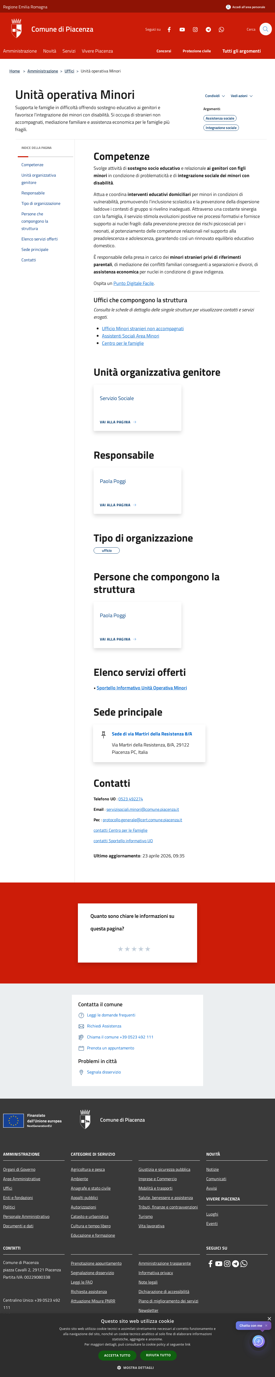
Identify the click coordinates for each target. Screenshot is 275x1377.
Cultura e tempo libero (91, 1226)
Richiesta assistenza (89, 1291)
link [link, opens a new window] (188, 1344)
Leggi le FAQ (82, 1282)
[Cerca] (265, 29)
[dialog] (137, 1345)
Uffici (69, 71)
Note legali (148, 1282)
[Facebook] (167, 28)
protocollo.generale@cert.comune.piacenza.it (142, 820)
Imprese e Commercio (158, 1179)
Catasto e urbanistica (89, 1216)
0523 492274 (130, 799)
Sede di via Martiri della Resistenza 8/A (152, 733)
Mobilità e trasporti (156, 1188)
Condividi (216, 96)
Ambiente (79, 1179)
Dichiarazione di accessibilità (164, 1291)
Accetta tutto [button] (117, 1355)
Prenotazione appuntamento (96, 1263)
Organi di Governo (19, 1169)
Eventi (212, 1223)
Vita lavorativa (151, 1226)
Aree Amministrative (21, 1179)
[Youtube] (180, 28)
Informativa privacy (156, 1272)
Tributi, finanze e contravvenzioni (168, 1207)
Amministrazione (42, 71)
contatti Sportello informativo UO (123, 841)
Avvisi (211, 1188)
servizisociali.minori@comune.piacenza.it (142, 809)
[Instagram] (193, 28)
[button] (137, 1367)
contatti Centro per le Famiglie (120, 830)
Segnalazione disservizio (92, 1272)
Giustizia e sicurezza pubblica (164, 1169)
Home (14, 71)
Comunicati (216, 1179)
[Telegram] (206, 28)
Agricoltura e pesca (88, 1169)
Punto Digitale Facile (133, 283)
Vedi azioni (242, 96)
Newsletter (148, 1310)
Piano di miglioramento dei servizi (168, 1301)
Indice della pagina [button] (36, 147)
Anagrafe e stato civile (91, 1188)
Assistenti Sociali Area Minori (130, 335)
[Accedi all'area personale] (245, 7)
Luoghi (212, 1214)
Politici (9, 1207)
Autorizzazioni (83, 1207)
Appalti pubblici (84, 1197)
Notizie (212, 1169)
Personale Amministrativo (26, 1216)
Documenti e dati (18, 1226)
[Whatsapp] (219, 28)
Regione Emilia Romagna (25, 7)
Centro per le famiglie (123, 343)
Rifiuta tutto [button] (158, 1355)
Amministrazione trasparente (165, 1263)
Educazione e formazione (93, 1235)
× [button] (269, 1319)
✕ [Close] (266, 1325)
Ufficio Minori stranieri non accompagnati (143, 328)
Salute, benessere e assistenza (166, 1197)
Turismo (146, 1216)
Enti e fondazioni (18, 1197)
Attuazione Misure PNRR (93, 1301)
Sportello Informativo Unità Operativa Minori (142, 687)
